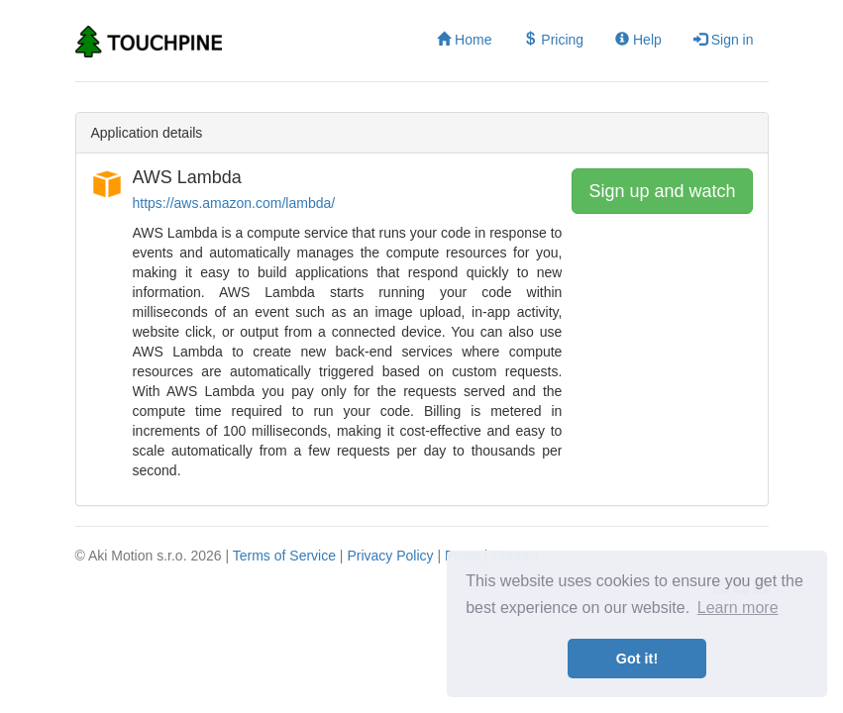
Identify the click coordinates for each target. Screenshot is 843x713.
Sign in (723, 40)
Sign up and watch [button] (661, 191)
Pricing (553, 40)
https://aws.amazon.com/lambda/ (234, 203)
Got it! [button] (637, 658)
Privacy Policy (390, 555)
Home (464, 40)
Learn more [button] (738, 607)
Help (638, 40)
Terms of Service (284, 555)
